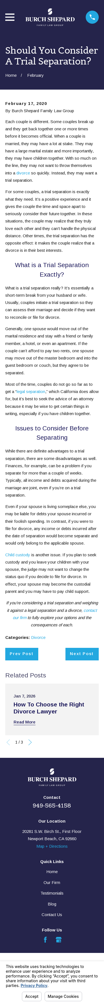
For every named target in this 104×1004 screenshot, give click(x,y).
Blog (52, 904)
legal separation (31, 391)
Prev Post (21, 653)
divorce (23, 173)
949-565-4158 (52, 805)
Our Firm (52, 882)
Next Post (82, 653)
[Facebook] (45, 940)
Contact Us (52, 914)
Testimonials (52, 893)
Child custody (17, 554)
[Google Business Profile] (59, 940)
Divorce (38, 637)
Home (52, 871)
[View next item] (30, 742)
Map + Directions (52, 846)
